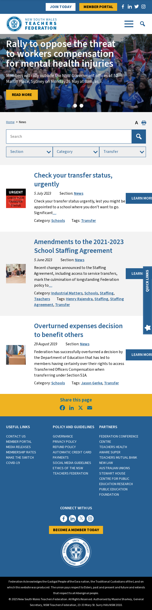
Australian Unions (114, 468)
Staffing (107, 293)
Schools (58, 220)
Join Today (60, 7)
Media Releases (18, 447)
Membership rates (21, 452)
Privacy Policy (65, 441)
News (78, 193)
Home (10, 122)
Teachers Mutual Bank (118, 457)
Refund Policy (64, 447)
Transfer (88, 220)
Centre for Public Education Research (116, 481)
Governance (63, 436)
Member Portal (98, 7)
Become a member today (76, 530)
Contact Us (16, 436)
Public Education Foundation (113, 492)
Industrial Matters (67, 293)
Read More (22, 94)
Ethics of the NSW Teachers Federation (70, 471)
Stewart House (112, 473)
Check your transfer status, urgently (73, 180)
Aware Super (109, 452)
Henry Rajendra (79, 299)
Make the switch (20, 457)
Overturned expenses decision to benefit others (78, 330)
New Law (106, 462)
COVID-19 (13, 462)
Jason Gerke (91, 383)
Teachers (42, 299)
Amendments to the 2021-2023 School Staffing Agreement (79, 246)
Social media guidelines (72, 462)
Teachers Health (113, 447)
